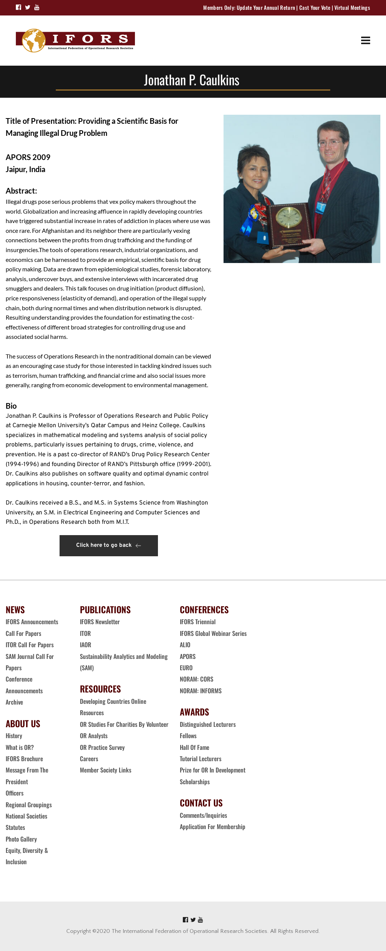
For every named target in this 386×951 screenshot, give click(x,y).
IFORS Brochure (24, 758)
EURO (186, 667)
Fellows (188, 735)
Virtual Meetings (352, 7)
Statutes (15, 827)
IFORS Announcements (32, 621)
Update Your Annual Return (266, 7)
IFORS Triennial (198, 621)
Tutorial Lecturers (200, 758)
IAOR (85, 644)
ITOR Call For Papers (30, 644)
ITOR (85, 633)
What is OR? (20, 747)
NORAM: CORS (196, 678)
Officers (14, 792)
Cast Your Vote (314, 7)
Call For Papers (23, 633)
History (14, 735)
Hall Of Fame (194, 747)
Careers (90, 758)
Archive (14, 701)
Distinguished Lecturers (208, 724)
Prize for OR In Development (212, 769)
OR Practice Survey (102, 747)
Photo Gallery (21, 838)
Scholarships (195, 781)
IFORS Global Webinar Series (213, 633)
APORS (188, 656)
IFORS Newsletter (100, 621)
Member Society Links (106, 769)
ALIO (185, 644)
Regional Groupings (29, 804)
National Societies (26, 815)
